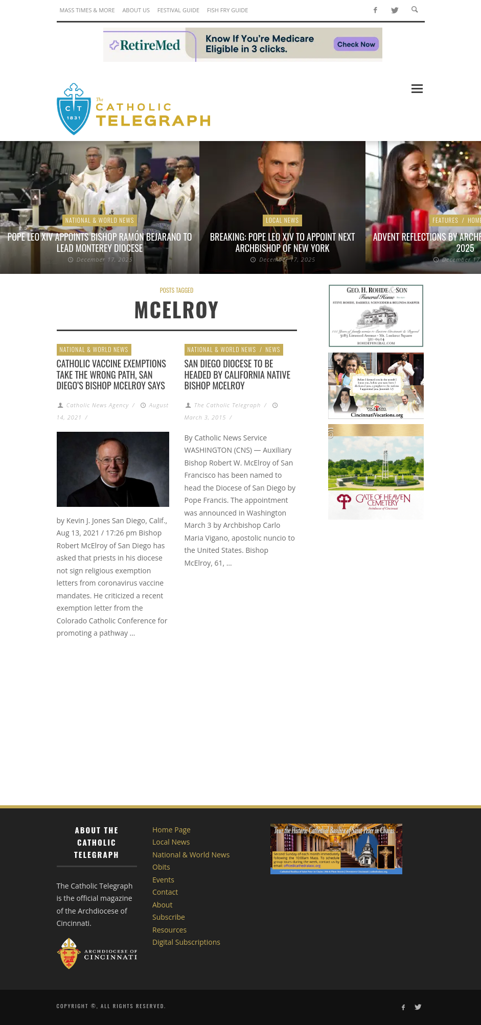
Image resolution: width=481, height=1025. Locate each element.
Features (445, 220)
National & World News (99, 220)
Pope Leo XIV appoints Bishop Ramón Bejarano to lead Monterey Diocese (100, 242)
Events (163, 879)
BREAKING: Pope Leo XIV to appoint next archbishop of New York (282, 242)
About (162, 905)
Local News (282, 220)
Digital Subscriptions (186, 942)
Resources (169, 930)
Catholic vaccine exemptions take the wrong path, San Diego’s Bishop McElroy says (111, 374)
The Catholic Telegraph (227, 405)
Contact (165, 892)
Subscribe (168, 917)
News (272, 349)
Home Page (171, 829)
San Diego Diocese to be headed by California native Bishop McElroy (238, 374)
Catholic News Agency (97, 405)
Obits (161, 867)
